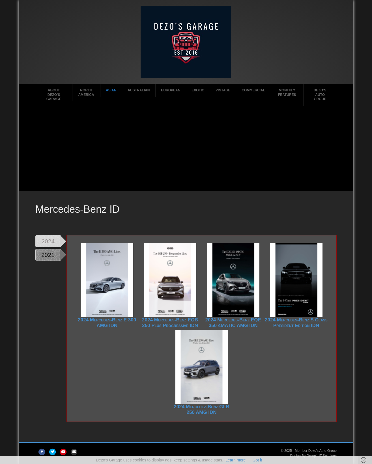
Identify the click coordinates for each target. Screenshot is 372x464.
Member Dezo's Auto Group (316, 451)
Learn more (235, 460)
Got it (257, 460)
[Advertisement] (186, 148)
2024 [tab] (48, 241)
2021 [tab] (48, 255)
